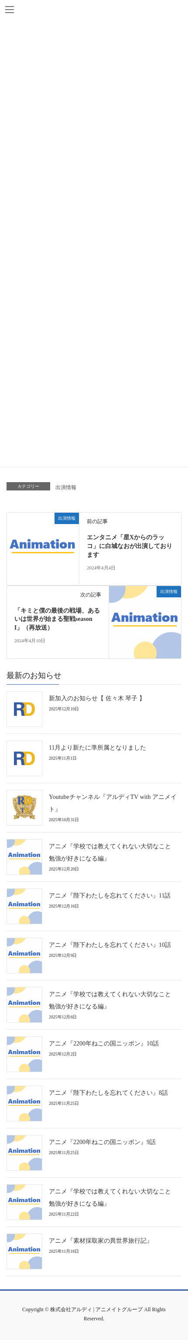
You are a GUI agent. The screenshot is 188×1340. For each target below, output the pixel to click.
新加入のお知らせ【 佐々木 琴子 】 (97, 698)
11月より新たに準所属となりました (97, 747)
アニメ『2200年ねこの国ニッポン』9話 (102, 1142)
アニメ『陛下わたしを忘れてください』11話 (110, 895)
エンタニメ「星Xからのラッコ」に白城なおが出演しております (129, 546)
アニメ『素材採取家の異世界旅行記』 (101, 1240)
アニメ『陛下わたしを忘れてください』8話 (108, 1093)
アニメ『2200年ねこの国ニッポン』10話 (104, 1043)
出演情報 (65, 487)
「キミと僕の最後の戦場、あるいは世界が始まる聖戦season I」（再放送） (57, 619)
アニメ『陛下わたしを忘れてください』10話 (110, 945)
